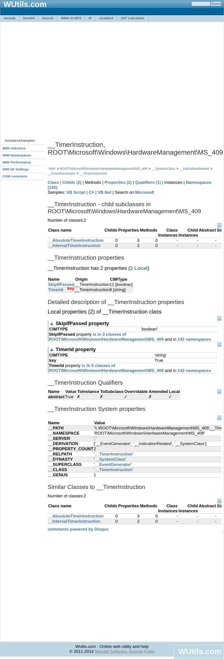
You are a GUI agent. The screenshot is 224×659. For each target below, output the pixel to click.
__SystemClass (163, 168)
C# (91, 192)
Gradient (106, 18)
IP (90, 18)
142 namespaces (194, 339)
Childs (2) (72, 182)
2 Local (138, 268)
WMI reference (14, 148)
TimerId (55, 289)
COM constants (14, 176)
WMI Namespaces (16, 155)
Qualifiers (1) (148, 182)
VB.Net (104, 192)
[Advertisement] (53, 78)
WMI (52, 168)
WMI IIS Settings (15, 169)
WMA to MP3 (71, 18)
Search (47, 18)
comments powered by (78, 529)
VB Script (75, 192)
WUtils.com (199, 651)
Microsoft (144, 192)
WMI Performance (16, 162)
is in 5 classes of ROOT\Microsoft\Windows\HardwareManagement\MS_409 (106, 368)
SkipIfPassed (61, 284)
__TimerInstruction (93, 173)
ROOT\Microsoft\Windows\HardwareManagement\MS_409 (103, 168)
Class (53, 182)
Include (10, 18)
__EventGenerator (61, 173)
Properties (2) (118, 182)
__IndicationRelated (194, 168)
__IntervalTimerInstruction (74, 245)
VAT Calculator (133, 18)
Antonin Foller (142, 651)
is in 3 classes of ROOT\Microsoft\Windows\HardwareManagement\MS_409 (106, 337)
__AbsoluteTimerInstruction (75, 240)
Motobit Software (110, 651)
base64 (29, 18)
